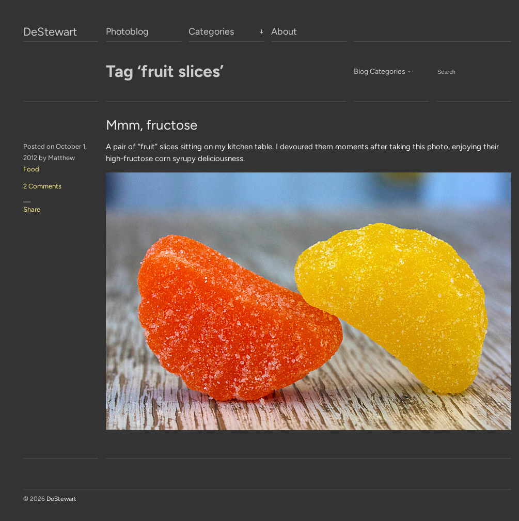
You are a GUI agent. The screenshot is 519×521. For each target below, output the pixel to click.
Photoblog (127, 31)
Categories (211, 31)
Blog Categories (379, 71)
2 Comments (42, 186)
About (284, 31)
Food (31, 169)
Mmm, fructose (151, 125)
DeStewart (50, 32)
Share (31, 209)
